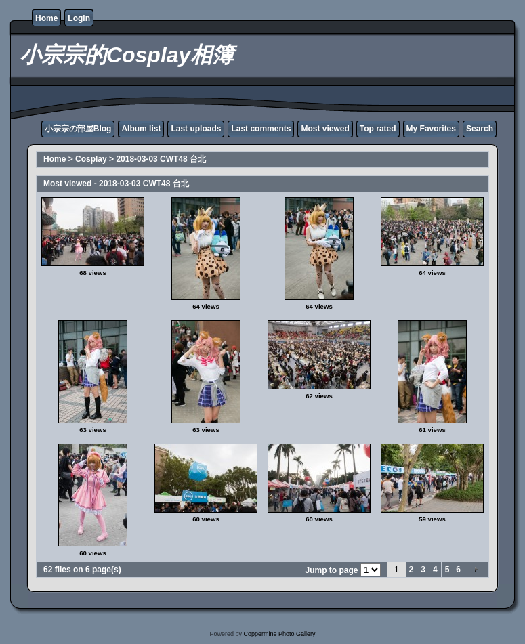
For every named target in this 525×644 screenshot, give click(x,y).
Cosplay (91, 159)
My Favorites (431, 128)
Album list (141, 128)
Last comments (261, 128)
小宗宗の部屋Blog (78, 128)
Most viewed (325, 128)
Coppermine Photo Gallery (279, 633)
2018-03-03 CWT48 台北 (161, 159)
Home (46, 18)
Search (479, 128)
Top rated (378, 128)
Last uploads (196, 128)
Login (79, 18)
